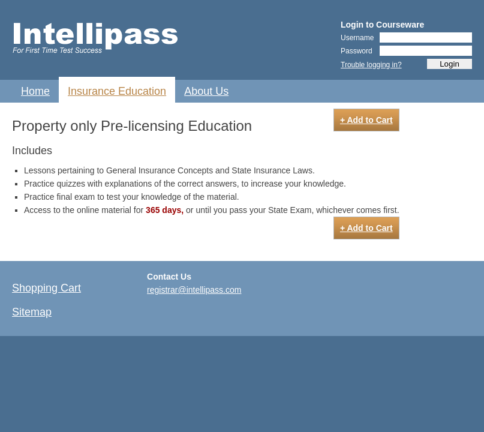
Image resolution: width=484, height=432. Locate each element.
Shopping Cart (46, 288)
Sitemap (32, 312)
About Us (206, 91)
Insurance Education (117, 91)
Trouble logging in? (371, 65)
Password (356, 51)
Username (357, 37)
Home (35, 91)
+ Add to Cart (366, 120)
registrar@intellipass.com (194, 290)
